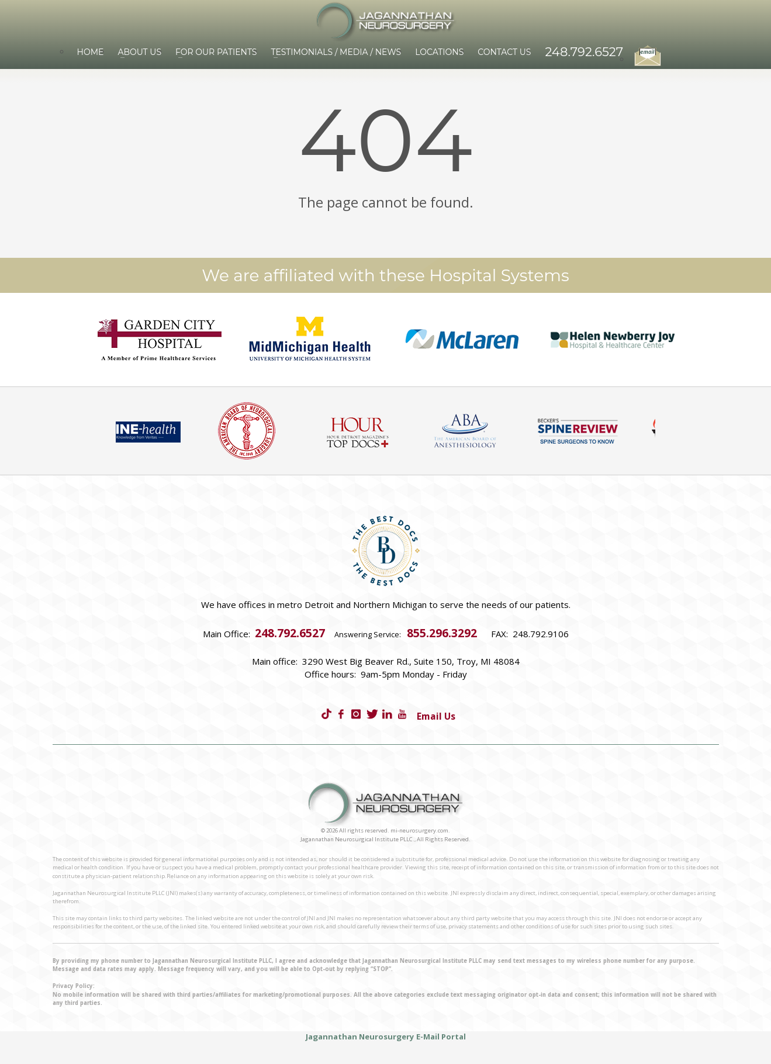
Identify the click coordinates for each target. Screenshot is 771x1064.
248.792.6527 (584, 51)
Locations (439, 52)
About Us (139, 52)
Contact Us (504, 52)
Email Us (436, 716)
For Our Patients (216, 52)
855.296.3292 (442, 633)
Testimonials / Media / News (336, 52)
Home (90, 52)
